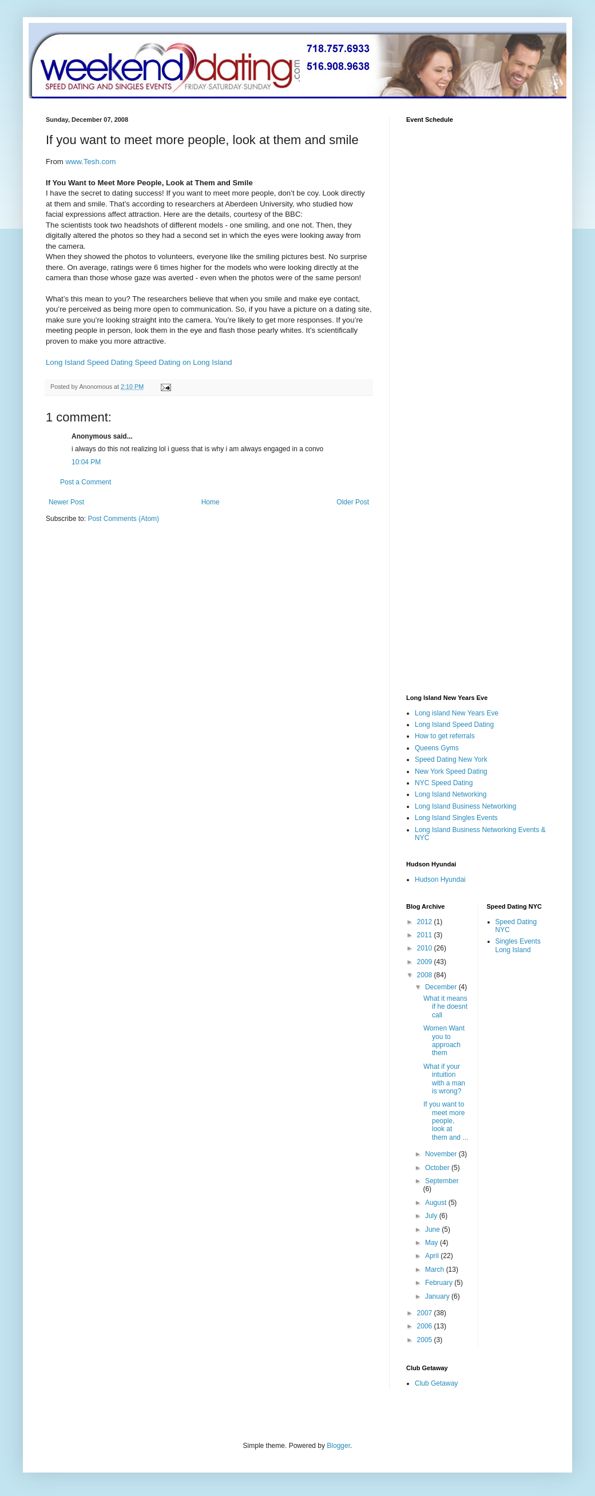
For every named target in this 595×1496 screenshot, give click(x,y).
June (433, 1230)
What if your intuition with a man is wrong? (444, 1079)
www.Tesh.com (90, 161)
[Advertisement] (142, 620)
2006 (425, 1326)
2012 (425, 922)
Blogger (338, 1446)
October (438, 1168)
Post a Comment (85, 482)
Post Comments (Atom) (123, 519)
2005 (425, 1340)
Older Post (352, 502)
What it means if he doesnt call (445, 1006)
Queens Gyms (437, 748)
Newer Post (66, 502)
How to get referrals (445, 736)
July (432, 1216)
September (442, 1181)
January (438, 1296)
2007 (425, 1313)
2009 (425, 962)
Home (210, 502)
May (432, 1243)
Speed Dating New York (451, 759)
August (437, 1203)
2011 (425, 935)
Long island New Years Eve (456, 713)
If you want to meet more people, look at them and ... (445, 1120)
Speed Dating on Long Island (183, 362)
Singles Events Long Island (518, 945)
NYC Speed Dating (444, 783)
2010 (425, 948)
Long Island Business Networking (465, 806)
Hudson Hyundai (440, 880)
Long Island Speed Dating (89, 362)
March (435, 1270)
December (442, 987)
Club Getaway (436, 1383)
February (439, 1283)
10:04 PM (86, 462)
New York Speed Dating (451, 771)
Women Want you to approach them (444, 1040)
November (442, 1154)
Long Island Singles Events (456, 818)
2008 (425, 975)
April (433, 1256)
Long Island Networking (450, 794)
